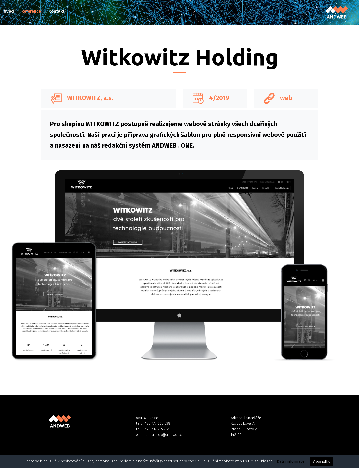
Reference (31, 11)
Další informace (290, 461)
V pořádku (322, 461)
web (286, 98)
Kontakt (56, 11)
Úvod (9, 11)
